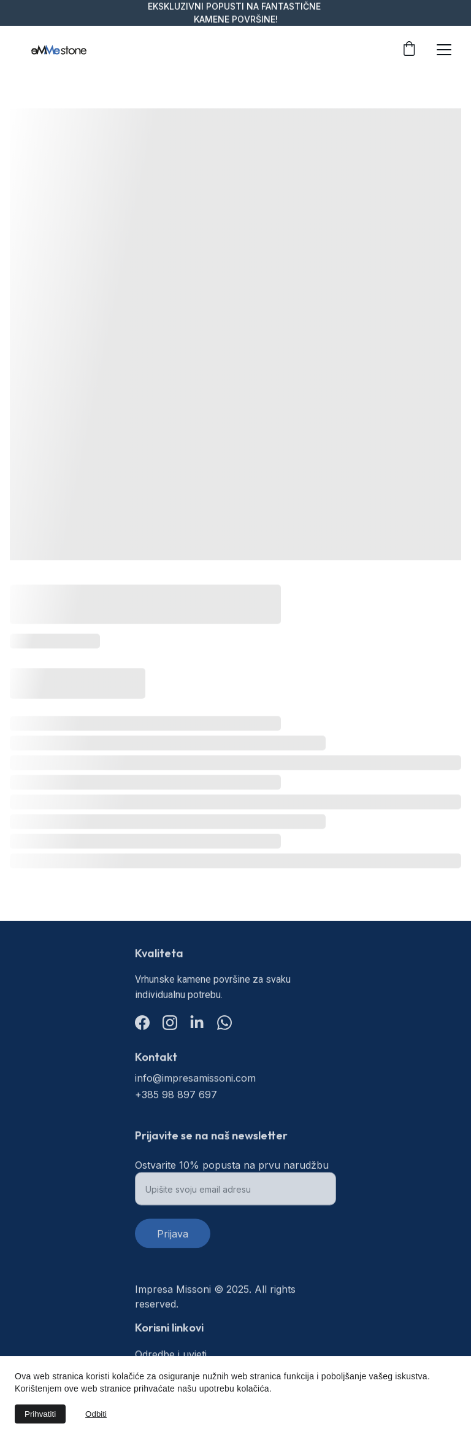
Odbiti (96, 1414)
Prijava (172, 1239)
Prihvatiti (40, 1414)
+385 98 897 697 (176, 1096)
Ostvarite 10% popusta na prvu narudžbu (232, 1170)
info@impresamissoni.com (195, 1079)
